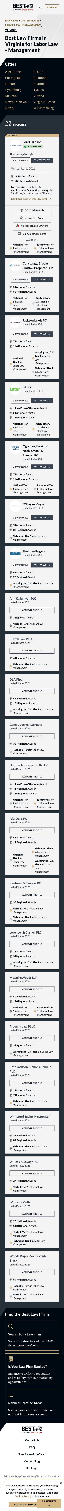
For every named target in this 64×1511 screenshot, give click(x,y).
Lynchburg (13, 90)
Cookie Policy (27, 1476)
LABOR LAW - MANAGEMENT (23, 25)
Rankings (32, 1468)
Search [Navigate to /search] (32, 1335)
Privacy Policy (11, 1476)
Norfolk (10, 108)
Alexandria (13, 72)
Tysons (39, 90)
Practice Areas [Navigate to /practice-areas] (32, 1404)
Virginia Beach (44, 102)
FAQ (32, 1447)
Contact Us (32, 1440)
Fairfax (10, 84)
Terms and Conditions (47, 1476)
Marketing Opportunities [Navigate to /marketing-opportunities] (32, 1370)
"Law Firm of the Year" (32, 1454)
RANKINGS (11, 20)
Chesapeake (13, 78)
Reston (38, 72)
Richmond (41, 78)
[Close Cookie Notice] (59, 1483)
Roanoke (40, 84)
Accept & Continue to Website (32, 1504)
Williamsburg (44, 108)
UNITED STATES (30, 20)
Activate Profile (32, 610)
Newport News (16, 102)
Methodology (32, 1461)
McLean (11, 96)
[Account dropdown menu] (52, 7)
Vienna (39, 96)
